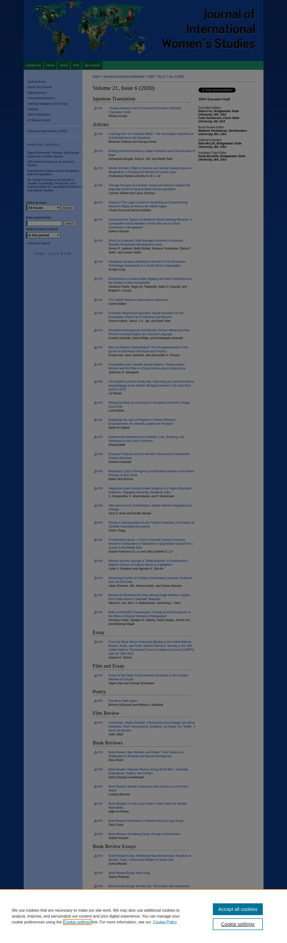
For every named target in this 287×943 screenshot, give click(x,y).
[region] (143, 916)
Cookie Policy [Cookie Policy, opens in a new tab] (165, 922)
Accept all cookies (237, 909)
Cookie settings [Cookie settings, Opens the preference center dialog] (238, 924)
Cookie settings (77, 922)
